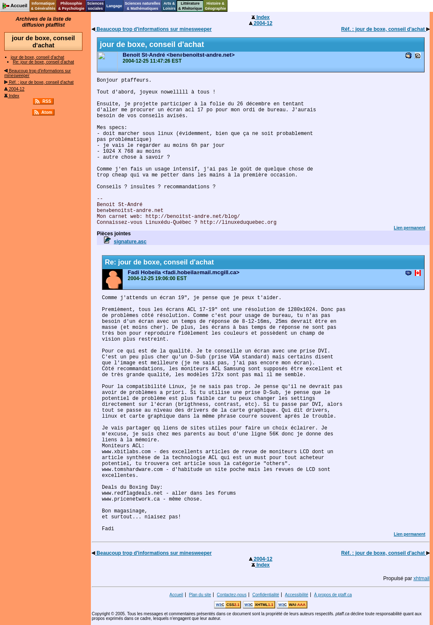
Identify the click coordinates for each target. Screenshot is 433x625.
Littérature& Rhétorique (190, 6)
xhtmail (422, 578)
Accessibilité (296, 594)
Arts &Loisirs (169, 6)
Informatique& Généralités (43, 6)
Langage (114, 6)
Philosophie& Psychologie (71, 6)
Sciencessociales (95, 6)
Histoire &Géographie (215, 6)
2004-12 (14, 89)
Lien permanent (409, 228)
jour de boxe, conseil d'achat (37, 57)
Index (11, 96)
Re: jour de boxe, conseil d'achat (43, 62)
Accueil (176, 594)
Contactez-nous (232, 594)
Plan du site (200, 594)
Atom (46, 112)
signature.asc (130, 242)
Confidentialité (265, 594)
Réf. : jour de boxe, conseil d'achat (39, 82)
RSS (46, 101)
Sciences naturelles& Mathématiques (142, 6)
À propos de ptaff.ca (333, 594)
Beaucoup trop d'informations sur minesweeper (152, 29)
